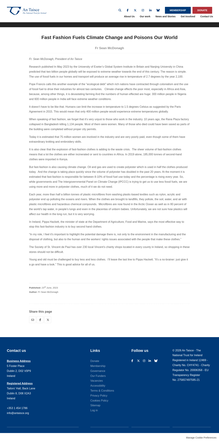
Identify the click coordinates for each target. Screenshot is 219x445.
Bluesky (158, 10)
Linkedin (150, 10)
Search (120, 10)
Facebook (127, 10)
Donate (202, 10)
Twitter (135, 10)
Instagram (142, 10)
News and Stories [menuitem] (166, 19)
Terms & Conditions (102, 393)
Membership (178, 10)
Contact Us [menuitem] (206, 19)
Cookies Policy (99, 403)
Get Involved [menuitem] (188, 19)
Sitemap (95, 408)
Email (32, 322)
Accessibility (97, 388)
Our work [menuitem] (145, 19)
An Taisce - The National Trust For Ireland (34, 12)
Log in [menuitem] (94, 412)
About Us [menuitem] (129, 19)
